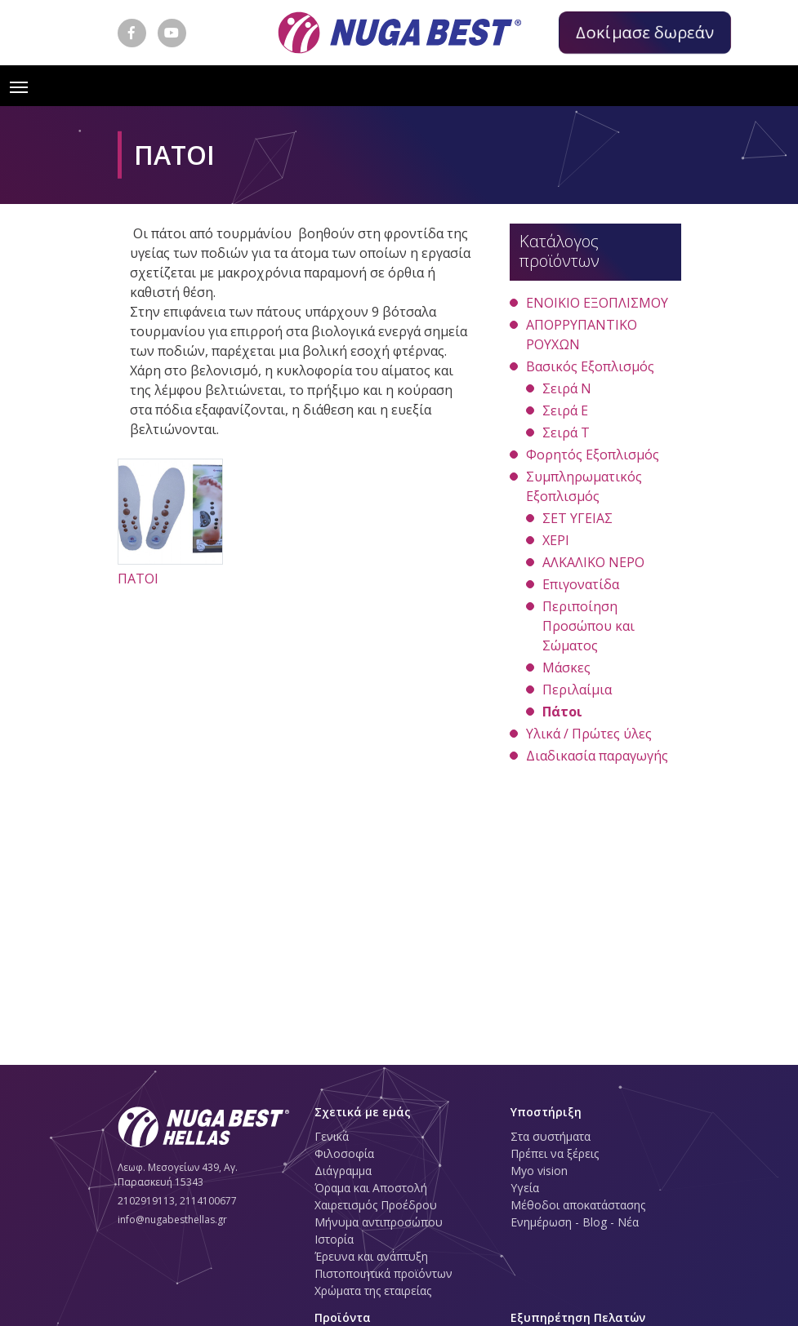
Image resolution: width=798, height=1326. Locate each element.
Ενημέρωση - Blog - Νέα (574, 1222)
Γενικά (331, 1136)
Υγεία (524, 1187)
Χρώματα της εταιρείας (372, 1290)
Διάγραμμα (343, 1170)
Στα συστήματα (550, 1136)
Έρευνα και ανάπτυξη (371, 1256)
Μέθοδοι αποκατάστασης (577, 1205)
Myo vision (539, 1170)
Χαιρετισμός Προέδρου (375, 1205)
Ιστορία (334, 1239)
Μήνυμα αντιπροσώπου (378, 1222)
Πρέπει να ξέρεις (554, 1153)
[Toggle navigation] (19, 85)
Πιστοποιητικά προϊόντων (383, 1273)
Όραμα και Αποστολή (370, 1187)
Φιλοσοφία (344, 1153)
